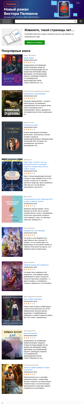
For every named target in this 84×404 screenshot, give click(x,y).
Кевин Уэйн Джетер (30, 55)
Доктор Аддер (29, 58)
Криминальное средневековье (35, 94)
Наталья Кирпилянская (31, 365)
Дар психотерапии (30, 333)
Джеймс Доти (28, 159)
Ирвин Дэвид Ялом (29, 331)
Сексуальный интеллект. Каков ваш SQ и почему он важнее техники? (38, 200)
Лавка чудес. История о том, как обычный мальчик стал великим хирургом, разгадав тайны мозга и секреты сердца (36, 165)
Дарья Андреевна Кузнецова (33, 296)
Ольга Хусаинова (29, 228)
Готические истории (31, 125)
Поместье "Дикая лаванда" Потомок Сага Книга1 (37, 369)
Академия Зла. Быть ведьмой (34, 231)
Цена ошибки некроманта (33, 299)
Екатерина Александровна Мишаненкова (36, 91)
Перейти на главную (35, 42)
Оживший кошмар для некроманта (36, 265)
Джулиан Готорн (29, 122)
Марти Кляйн (28, 196)
